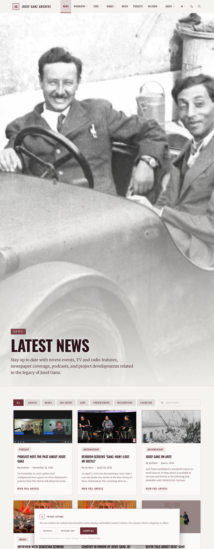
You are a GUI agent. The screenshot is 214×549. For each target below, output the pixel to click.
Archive (32, 402)
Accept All (88, 531)
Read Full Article (28, 490)
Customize (47, 531)
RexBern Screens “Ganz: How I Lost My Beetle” (105, 460)
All (18, 402)
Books (112, 6)
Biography (81, 6)
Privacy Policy (94, 538)
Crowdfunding (101, 402)
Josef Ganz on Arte (159, 458)
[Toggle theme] (191, 6)
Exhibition (146, 402)
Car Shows (66, 402)
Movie (125, 6)
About (170, 6)
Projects (138, 6)
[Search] (199, 6)
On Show (154, 6)
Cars (98, 6)
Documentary (125, 402)
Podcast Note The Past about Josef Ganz (41, 460)
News (66, 6)
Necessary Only (68, 531)
